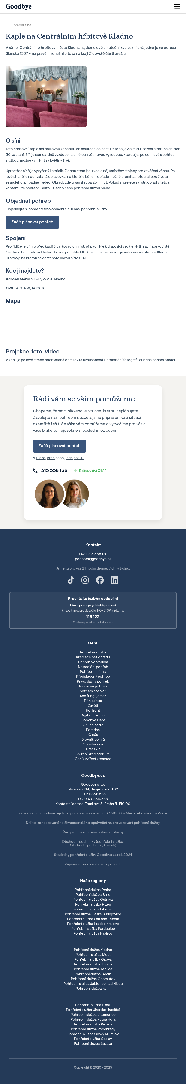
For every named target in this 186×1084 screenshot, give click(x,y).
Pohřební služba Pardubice (93, 929)
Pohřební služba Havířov (93, 934)
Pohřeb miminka (93, 672)
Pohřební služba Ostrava (93, 900)
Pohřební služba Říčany (93, 1024)
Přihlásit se (93, 701)
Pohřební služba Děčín (93, 974)
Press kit (93, 749)
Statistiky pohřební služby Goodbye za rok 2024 (93, 855)
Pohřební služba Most (93, 955)
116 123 (93, 617)
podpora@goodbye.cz (93, 559)
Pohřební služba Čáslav (93, 1039)
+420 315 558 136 (93, 554)
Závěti (93, 706)
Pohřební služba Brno (93, 895)
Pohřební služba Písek (93, 1005)
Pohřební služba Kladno (93, 950)
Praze (40, 458)
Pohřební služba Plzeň (93, 904)
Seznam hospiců (93, 691)
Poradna (93, 730)
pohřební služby (94, 209)
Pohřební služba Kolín (93, 989)
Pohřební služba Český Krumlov (93, 1034)
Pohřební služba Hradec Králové (93, 924)
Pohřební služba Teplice (93, 969)
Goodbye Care (93, 720)
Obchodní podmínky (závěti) (93, 845)
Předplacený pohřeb (93, 677)
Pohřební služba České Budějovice (93, 914)
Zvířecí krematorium (93, 754)
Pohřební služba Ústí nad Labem (93, 919)
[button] (177, 6)
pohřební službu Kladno (45, 188)
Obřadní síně (21, 25)
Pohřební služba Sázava (93, 1044)
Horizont (93, 711)
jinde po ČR (74, 458)
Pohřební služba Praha (93, 890)
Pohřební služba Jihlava (93, 964)
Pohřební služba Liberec (93, 909)
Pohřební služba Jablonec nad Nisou (93, 984)
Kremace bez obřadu (93, 657)
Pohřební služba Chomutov (93, 979)
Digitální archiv (93, 715)
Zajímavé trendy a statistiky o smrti (93, 864)
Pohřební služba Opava (93, 960)
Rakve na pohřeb (93, 686)
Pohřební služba (93, 652)
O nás (93, 735)
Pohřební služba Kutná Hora (93, 1020)
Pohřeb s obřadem (93, 662)
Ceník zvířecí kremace (93, 759)
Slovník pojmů (93, 740)
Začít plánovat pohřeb (32, 222)
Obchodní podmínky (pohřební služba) (93, 842)
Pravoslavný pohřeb (93, 681)
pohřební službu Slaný (92, 188)
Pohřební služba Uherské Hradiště (93, 1010)
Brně (51, 458)
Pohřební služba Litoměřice (93, 1015)
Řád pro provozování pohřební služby (93, 832)
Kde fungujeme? (93, 696)
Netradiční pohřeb (93, 667)
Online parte (93, 725)
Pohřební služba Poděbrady (93, 1029)
